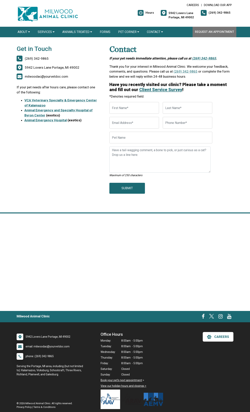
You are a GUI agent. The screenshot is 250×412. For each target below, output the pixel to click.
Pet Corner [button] (128, 32)
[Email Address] (134, 123)
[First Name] (134, 108)
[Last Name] (187, 108)
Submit (127, 188)
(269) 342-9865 (204, 58)
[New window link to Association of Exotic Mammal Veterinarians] (154, 399)
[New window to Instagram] (220, 317)
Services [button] (46, 32)
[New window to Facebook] (203, 317)
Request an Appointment (214, 32)
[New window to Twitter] (211, 317)
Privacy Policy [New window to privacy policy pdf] (24, 407)
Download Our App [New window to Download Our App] (218, 5)
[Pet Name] (160, 137)
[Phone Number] (187, 123)
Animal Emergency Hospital (45, 120)
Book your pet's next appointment (121, 380)
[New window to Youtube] (229, 317)
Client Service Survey (160, 89)
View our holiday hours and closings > (123, 385)
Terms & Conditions (44, 407)
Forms (105, 32)
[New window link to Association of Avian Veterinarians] (111, 399)
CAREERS (193, 5)
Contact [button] (155, 32)
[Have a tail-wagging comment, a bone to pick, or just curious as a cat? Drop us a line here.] (160, 160)
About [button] (24, 32)
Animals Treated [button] (77, 32)
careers (218, 337)
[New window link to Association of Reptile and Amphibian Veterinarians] (133, 399)
